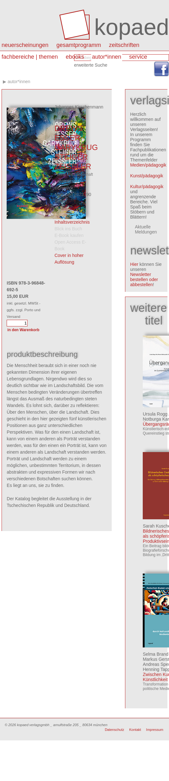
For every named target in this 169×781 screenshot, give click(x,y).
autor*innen (106, 57)
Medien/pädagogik (148, 164)
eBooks (75, 57)
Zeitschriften (124, 45)
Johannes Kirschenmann (78, 106)
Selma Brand (155, 654)
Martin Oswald (71, 113)
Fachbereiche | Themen (30, 57)
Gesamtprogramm (78, 45)
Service (138, 57)
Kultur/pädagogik (146, 186)
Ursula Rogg (155, 414)
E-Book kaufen (69, 235)
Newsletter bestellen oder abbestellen (144, 279)
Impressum (154, 730)
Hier (134, 264)
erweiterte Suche (90, 65)
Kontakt (135, 730)
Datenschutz (114, 730)
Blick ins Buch (68, 228)
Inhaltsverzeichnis (72, 222)
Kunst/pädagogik (146, 175)
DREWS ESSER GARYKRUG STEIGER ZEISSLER (76, 147)
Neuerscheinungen (25, 45)
